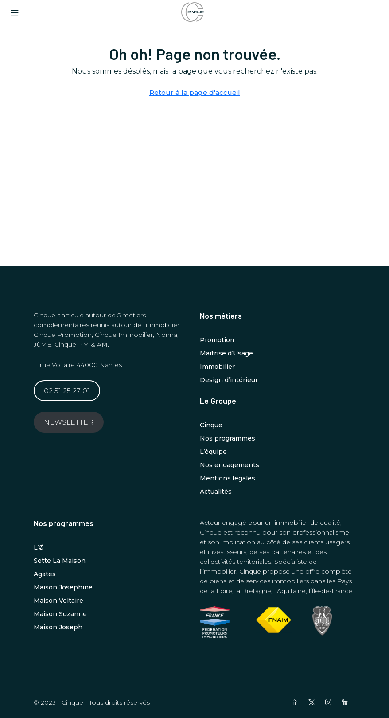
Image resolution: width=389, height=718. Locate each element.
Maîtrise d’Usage (226, 353)
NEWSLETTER (68, 422)
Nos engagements (229, 465)
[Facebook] (296, 702)
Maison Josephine (63, 587)
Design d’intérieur (229, 380)
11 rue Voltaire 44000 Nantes (78, 365)
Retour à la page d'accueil (194, 92)
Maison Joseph (58, 627)
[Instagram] (330, 702)
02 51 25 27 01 (67, 390)
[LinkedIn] (347, 702)
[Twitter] (313, 702)
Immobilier (217, 367)
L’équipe (213, 452)
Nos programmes (227, 438)
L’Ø (39, 547)
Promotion (217, 340)
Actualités (216, 492)
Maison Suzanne (60, 614)
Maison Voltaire (58, 601)
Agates (45, 574)
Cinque (211, 425)
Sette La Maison (60, 561)
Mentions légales (227, 478)
